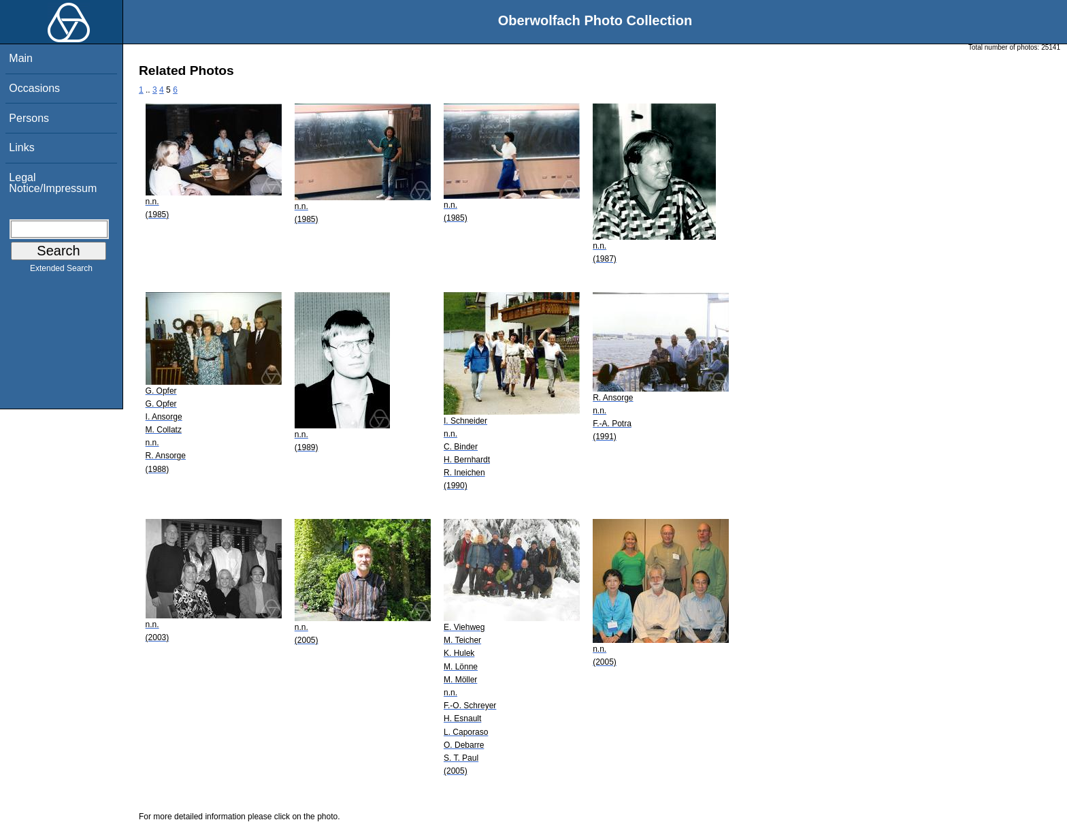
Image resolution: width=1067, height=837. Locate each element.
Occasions (34, 88)
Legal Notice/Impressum (53, 183)
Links (21, 147)
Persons (29, 118)
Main (21, 58)
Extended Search (61, 271)
